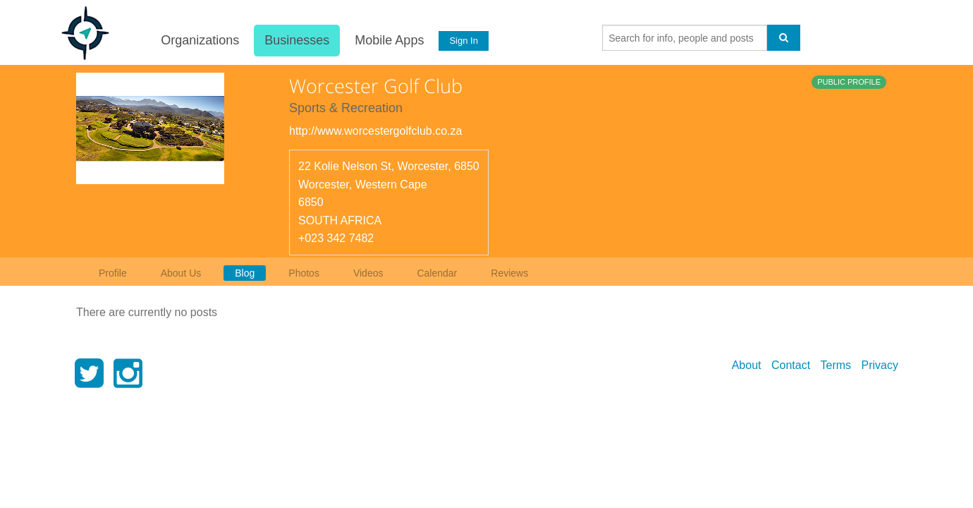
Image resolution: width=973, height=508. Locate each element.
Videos (368, 273)
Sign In (463, 40)
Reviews (509, 273)
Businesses (296, 40)
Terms (836, 365)
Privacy (880, 365)
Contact (790, 365)
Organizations (199, 40)
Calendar (437, 273)
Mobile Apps (388, 40)
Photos (303, 273)
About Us (181, 273)
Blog (245, 273)
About (746, 365)
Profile (113, 273)
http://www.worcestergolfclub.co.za (375, 131)
